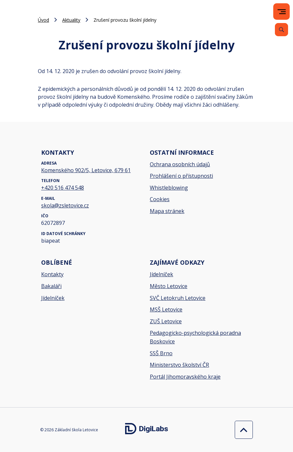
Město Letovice (168, 286)
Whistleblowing (169, 187)
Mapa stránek (167, 211)
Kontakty (52, 274)
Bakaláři (51, 286)
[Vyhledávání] (281, 29)
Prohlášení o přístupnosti (181, 175)
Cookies (160, 199)
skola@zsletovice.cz (65, 205)
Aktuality (71, 20)
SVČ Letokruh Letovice (177, 298)
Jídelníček (53, 298)
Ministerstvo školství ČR (179, 364)
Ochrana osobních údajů (180, 164)
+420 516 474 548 (62, 187)
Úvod (43, 20)
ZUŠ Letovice (166, 321)
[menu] (282, 11)
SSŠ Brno (161, 353)
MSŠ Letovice (166, 309)
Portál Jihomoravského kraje (185, 376)
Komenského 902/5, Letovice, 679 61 (86, 170)
